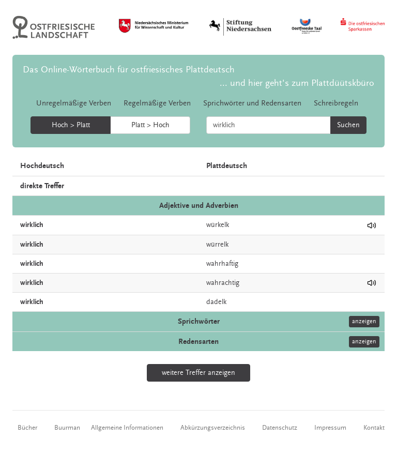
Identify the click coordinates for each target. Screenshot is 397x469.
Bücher (27, 427)
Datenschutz (279, 427)
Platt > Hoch (150, 125)
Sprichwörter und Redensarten (252, 103)
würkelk (217, 225)
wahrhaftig (222, 264)
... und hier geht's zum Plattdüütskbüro (297, 83)
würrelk (217, 244)
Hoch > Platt (71, 125)
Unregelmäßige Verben (73, 103)
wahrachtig (222, 283)
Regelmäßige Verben (157, 103)
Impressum (330, 427)
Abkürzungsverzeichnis (212, 427)
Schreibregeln (336, 103)
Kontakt (374, 427)
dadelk (216, 302)
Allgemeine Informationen (127, 427)
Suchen (348, 125)
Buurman (67, 427)
